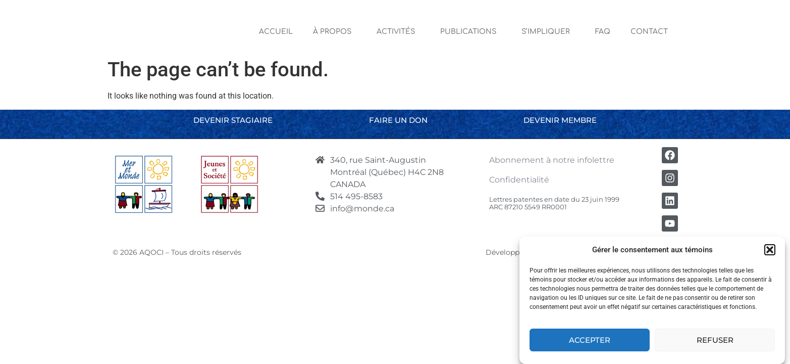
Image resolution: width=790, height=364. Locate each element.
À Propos (334, 32)
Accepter (589, 340)
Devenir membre (560, 120)
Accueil (276, 31)
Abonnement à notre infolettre (551, 160)
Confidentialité (519, 180)
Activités (398, 32)
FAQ (602, 31)
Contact (649, 31)
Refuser (715, 340)
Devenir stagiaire (233, 120)
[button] (770, 250)
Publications (470, 32)
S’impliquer (548, 32)
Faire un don (398, 120)
